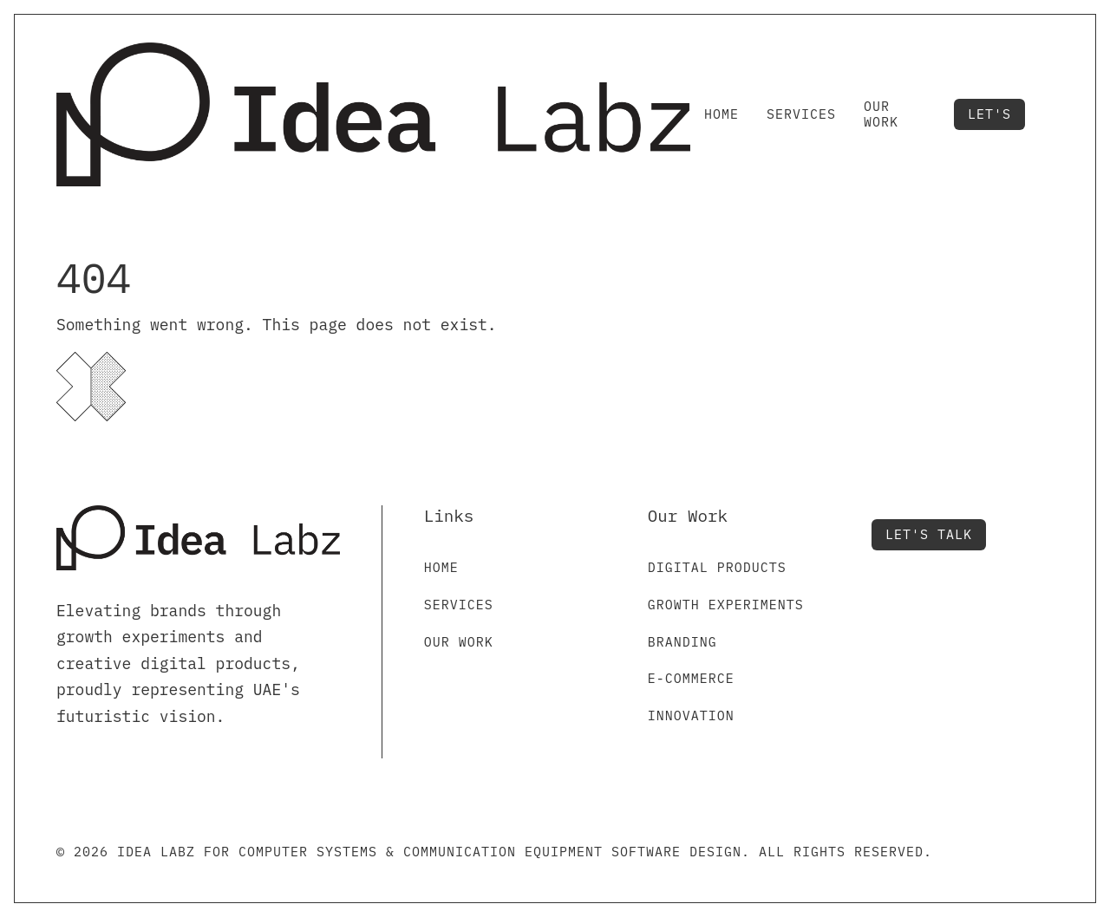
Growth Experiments (726, 604)
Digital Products (717, 567)
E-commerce (691, 678)
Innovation (691, 715)
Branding (682, 642)
